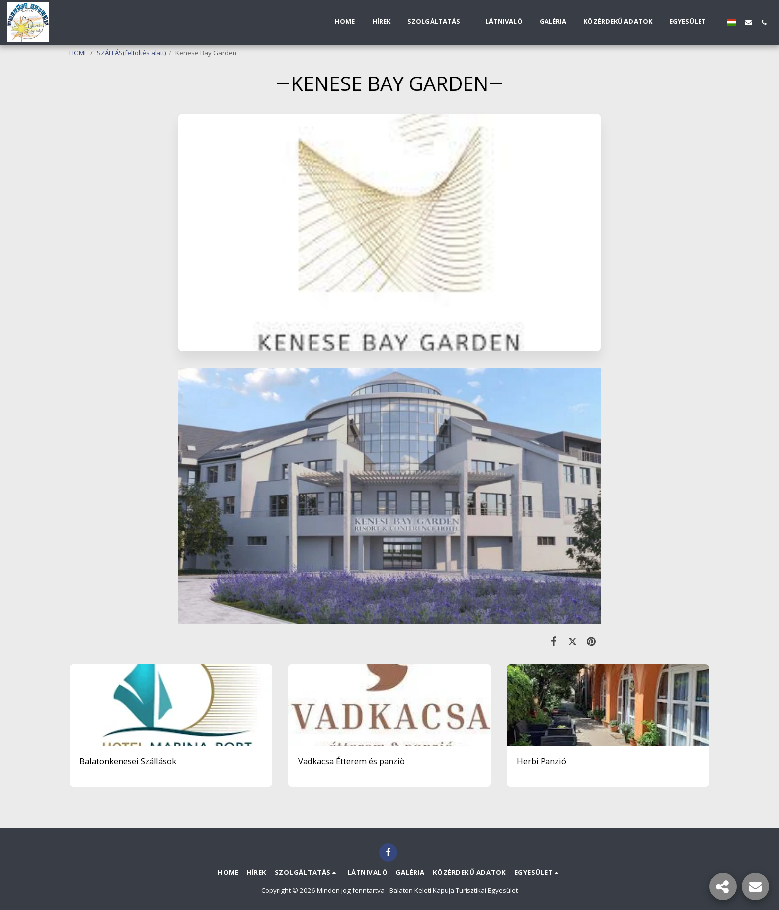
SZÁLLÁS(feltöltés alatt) (131, 52)
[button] (437, 22)
